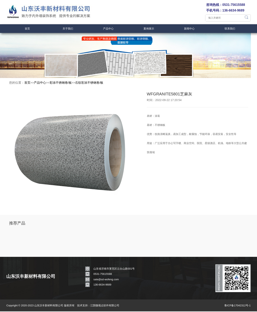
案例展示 (149, 28)
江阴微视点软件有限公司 (105, 306)
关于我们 (68, 28)
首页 (27, 28)
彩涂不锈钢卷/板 (61, 84)
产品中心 (108, 28)
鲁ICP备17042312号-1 (237, 306)
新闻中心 (189, 28)
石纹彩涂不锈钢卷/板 (89, 84)
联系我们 (230, 28)
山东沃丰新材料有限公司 (31, 278)
